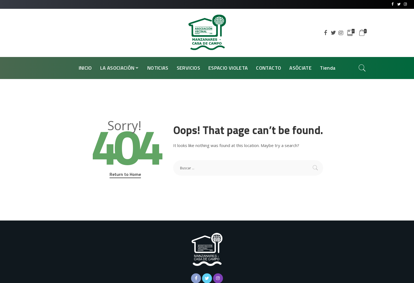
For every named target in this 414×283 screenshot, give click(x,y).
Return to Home (125, 174)
